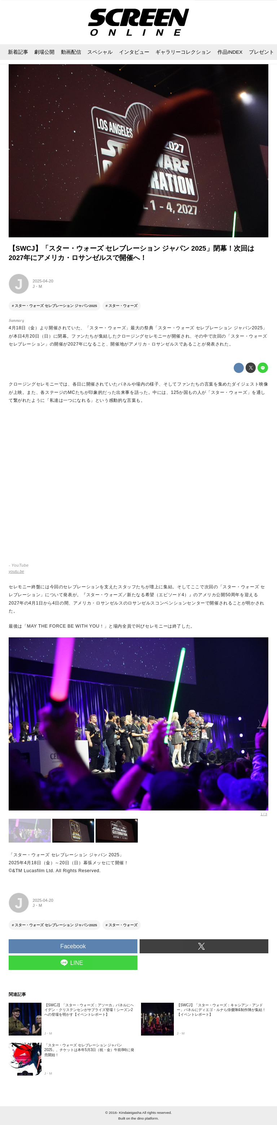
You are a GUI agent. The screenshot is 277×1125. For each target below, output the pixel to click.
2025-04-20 (43, 281)
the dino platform (144, 1118)
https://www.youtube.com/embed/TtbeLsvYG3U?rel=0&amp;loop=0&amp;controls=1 (138, 486)
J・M (37, 286)
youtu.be (16, 571)
